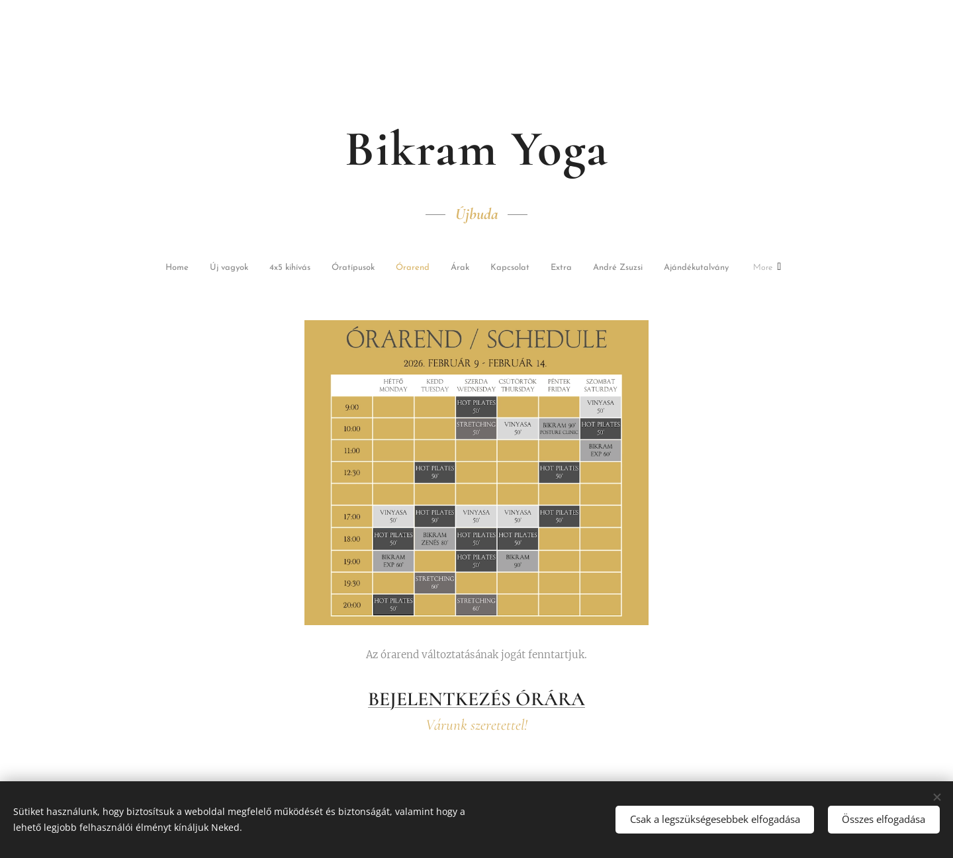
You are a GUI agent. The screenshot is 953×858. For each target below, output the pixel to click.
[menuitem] (193, 268)
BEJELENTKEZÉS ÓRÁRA (476, 698)
